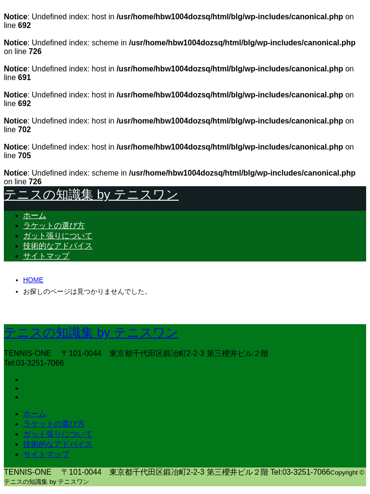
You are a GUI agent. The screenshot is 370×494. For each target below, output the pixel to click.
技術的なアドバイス (57, 246)
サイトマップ (46, 256)
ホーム (34, 215)
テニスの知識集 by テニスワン (91, 194)
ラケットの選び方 (54, 225)
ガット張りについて (57, 236)
